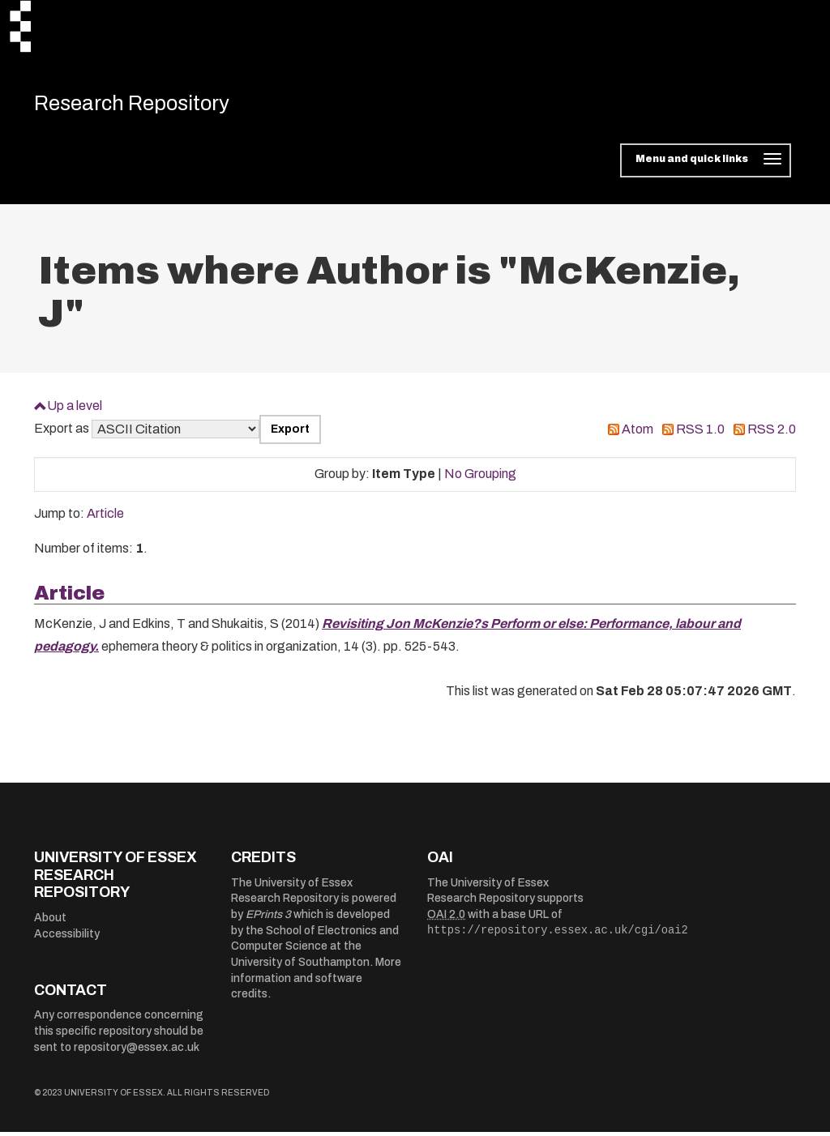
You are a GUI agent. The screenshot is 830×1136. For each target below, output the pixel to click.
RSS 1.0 (700, 434)
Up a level (74, 409)
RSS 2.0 (771, 434)
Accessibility (67, 938)
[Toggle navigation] (705, 165)
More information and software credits (316, 983)
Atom (637, 434)
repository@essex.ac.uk (136, 1051)
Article (105, 518)
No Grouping (480, 478)
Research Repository (148, 105)
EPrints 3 (268, 919)
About (50, 922)
